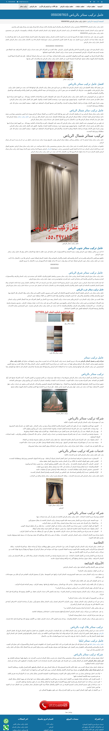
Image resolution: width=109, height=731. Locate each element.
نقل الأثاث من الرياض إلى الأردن (48, 6)
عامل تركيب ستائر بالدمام (20, 727)
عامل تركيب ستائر (23, 117)
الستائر (49, 149)
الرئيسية (100, 6)
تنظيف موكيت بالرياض (66, 6)
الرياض (90, 21)
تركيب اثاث (49, 724)
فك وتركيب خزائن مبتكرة (20, 730)
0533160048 (11, 1)
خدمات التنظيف (48, 730)
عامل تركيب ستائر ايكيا (97, 644)
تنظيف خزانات (91, 6)
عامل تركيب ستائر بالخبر (20, 724)
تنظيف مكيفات (80, 6)
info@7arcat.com (23, 1)
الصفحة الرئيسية (99, 21)
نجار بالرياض (33, 6)
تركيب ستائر (23, 6)
